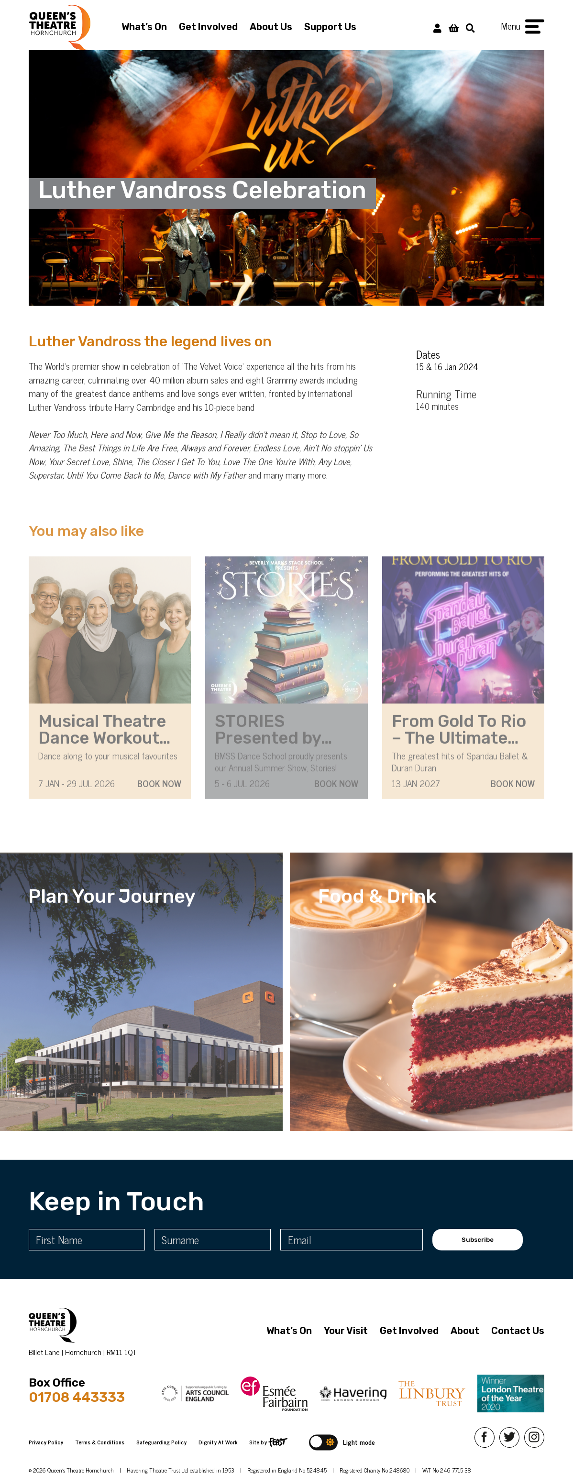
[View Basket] (454, 27)
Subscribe (478, 1239)
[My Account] (437, 27)
